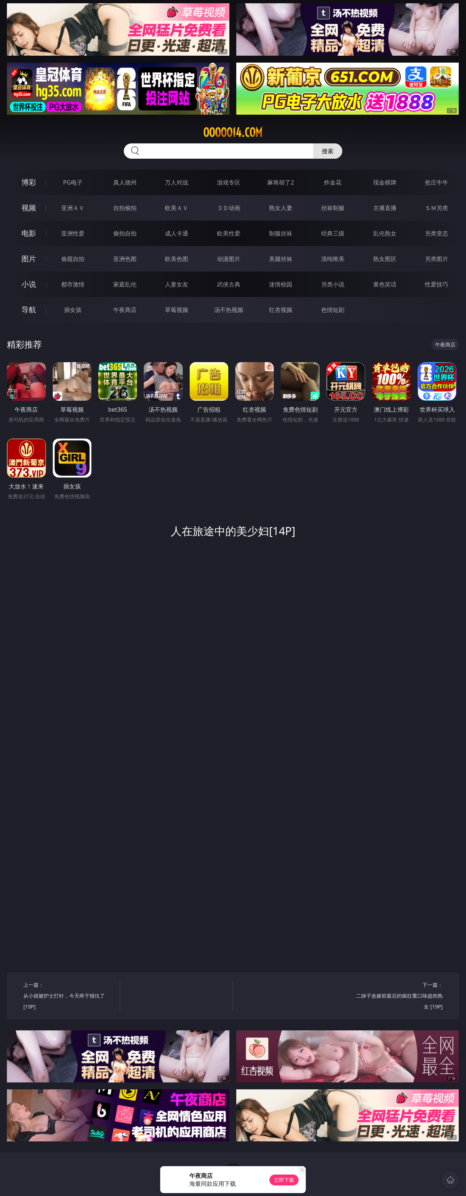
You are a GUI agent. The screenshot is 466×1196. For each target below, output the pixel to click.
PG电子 (72, 182)
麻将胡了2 (280, 182)
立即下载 (284, 1179)
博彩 (28, 182)
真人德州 (125, 182)
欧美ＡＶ (176, 208)
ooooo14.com (232, 132)
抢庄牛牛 (436, 182)
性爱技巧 (436, 284)
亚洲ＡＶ (72, 208)
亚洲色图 (125, 259)
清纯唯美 (332, 259)
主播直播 (384, 208)
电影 (28, 233)
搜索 (327, 151)
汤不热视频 (228, 310)
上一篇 (69, 996)
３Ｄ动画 (228, 208)
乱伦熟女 (384, 233)
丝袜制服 (332, 208)
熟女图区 (384, 259)
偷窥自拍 (72, 259)
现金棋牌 (384, 182)
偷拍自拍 (125, 233)
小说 (28, 284)
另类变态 (436, 233)
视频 (28, 208)
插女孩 (73, 310)
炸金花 (332, 182)
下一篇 (396, 996)
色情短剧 (332, 310)
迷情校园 (280, 284)
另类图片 (436, 259)
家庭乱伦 (125, 284)
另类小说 (332, 284)
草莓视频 (176, 310)
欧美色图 (176, 259)
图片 (28, 259)
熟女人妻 (280, 208)
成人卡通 (176, 233)
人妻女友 (176, 284)
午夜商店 (125, 310)
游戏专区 (228, 182)
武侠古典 (228, 284)
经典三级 (332, 233)
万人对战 (176, 182)
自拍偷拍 (125, 208)
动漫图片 (228, 259)
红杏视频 (280, 310)
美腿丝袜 (280, 259)
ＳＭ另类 (436, 208)
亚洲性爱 (72, 233)
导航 (28, 309)
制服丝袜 (280, 233)
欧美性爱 (228, 233)
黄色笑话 (384, 284)
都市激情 (72, 284)
